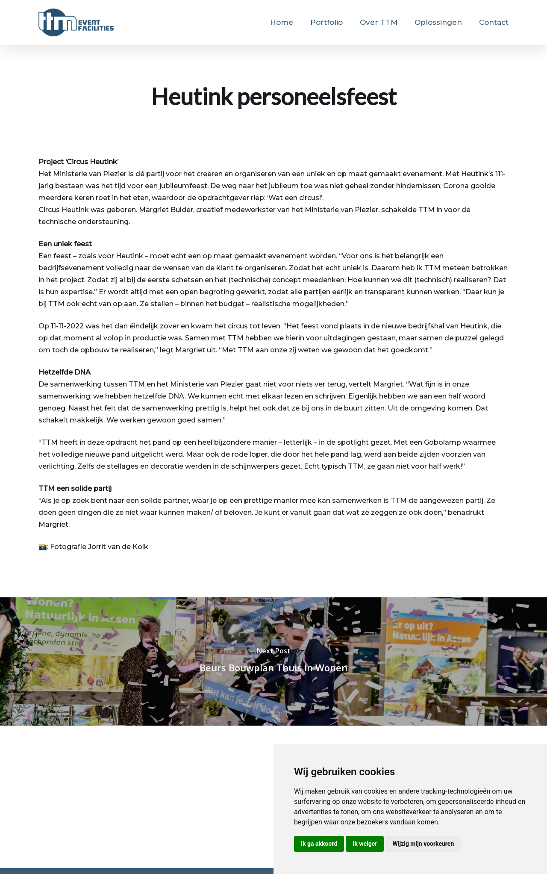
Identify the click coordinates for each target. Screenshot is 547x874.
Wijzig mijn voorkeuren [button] (423, 843)
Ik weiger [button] (365, 843)
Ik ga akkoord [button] (319, 843)
